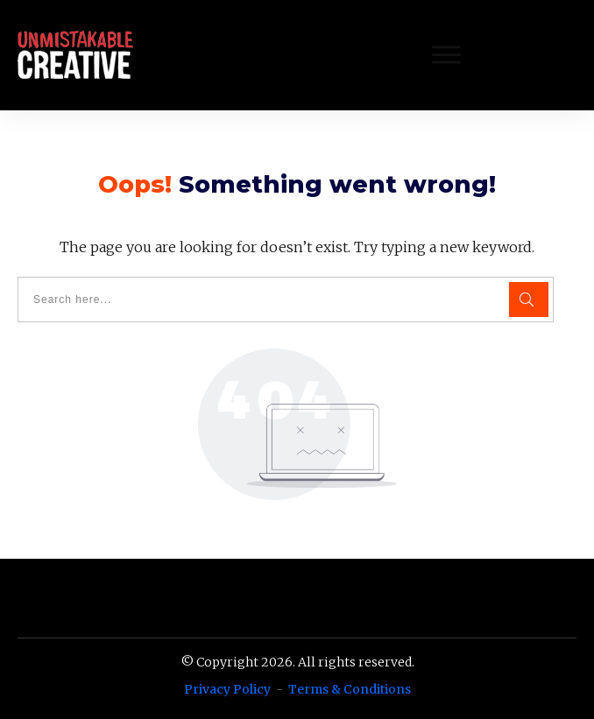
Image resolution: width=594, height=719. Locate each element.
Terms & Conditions (349, 689)
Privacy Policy (227, 689)
